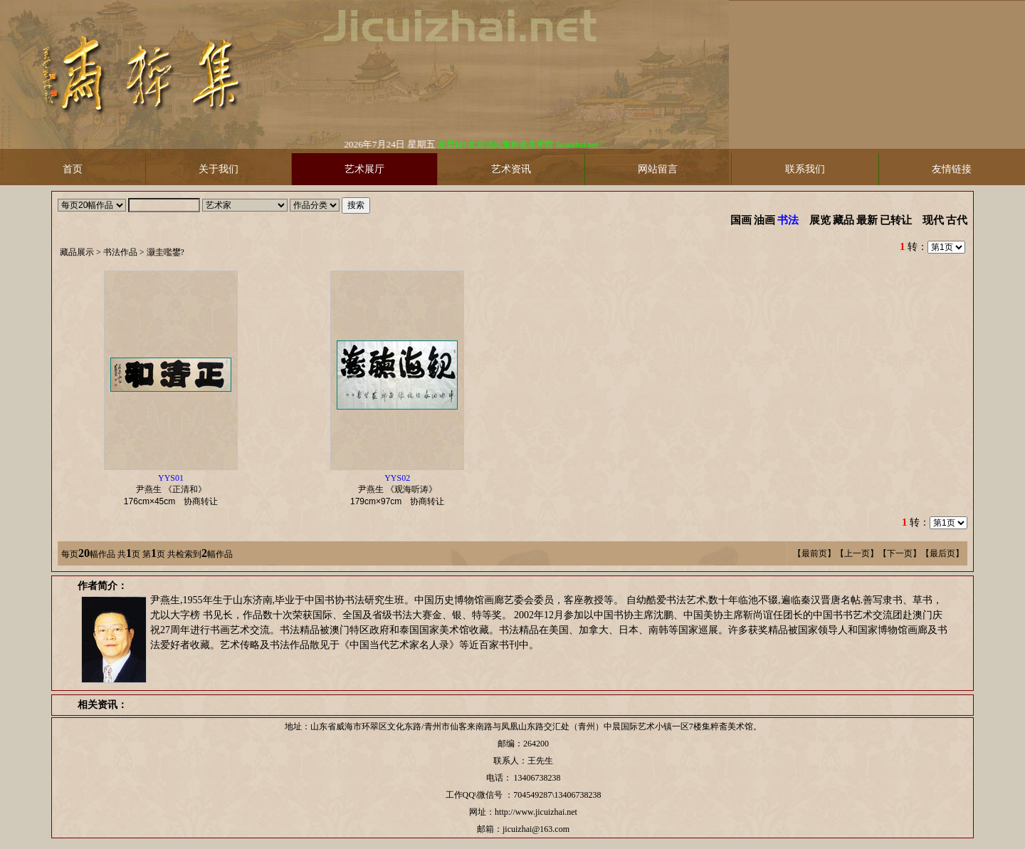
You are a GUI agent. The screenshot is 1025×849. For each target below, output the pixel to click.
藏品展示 (77, 252)
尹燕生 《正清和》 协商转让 (175, 489)
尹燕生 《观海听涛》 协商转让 (401, 489)
